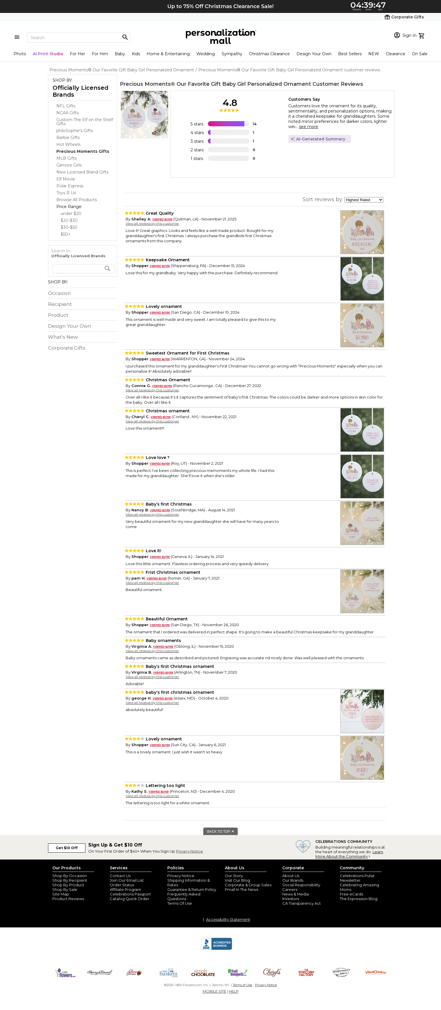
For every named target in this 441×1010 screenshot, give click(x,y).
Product (58, 315)
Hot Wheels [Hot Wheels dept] (68, 144)
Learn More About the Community (349, 854)
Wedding (205, 53)
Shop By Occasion (69, 875)
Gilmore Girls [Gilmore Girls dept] (69, 165)
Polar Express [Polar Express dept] (69, 185)
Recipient (60, 304)
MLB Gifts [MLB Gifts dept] (66, 158)
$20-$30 (69, 220)
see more (308, 126)
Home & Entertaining (168, 53)
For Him (100, 53)
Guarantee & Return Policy (191, 889)
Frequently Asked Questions (183, 896)
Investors (290, 898)
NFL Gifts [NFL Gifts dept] (65, 105)
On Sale (419, 53)
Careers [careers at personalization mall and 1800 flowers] (289, 889)
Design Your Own (313, 53)
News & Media (295, 894)
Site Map (60, 894)
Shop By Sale (64, 889)
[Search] (79, 38)
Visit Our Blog (237, 880)
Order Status (122, 885)
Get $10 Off (67, 848)
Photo (20, 53)
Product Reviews (68, 898)
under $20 (71, 213)
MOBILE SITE (214, 991)
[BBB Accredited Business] (216, 949)
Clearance (395, 53)
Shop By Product (68, 885)
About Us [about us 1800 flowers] (290, 875)
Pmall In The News (241, 889)
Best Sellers (350, 53)
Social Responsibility (301, 885)
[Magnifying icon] (125, 37)
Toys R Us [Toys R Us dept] (66, 192)
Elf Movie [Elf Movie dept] (65, 179)
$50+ (66, 234)
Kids (136, 53)
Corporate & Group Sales (248, 885)
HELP (234, 991)
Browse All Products (76, 199)
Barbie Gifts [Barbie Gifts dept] (68, 137)
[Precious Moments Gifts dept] (82, 151)
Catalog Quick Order (129, 898)
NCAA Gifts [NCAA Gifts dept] (67, 112)
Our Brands (292, 880)
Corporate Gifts (66, 348)
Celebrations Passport (130, 894)
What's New (63, 337)
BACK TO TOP (221, 832)
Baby (120, 53)
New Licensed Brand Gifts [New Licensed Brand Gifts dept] (82, 172)
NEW (373, 53)
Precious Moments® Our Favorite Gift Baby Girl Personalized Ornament (215, 84)
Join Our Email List (127, 880)
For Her (77, 53)
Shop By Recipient (69, 880)
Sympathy (232, 53)
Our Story (234, 875)
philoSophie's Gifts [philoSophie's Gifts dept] (74, 130)
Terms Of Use (179, 903)
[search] (83, 268)
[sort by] (363, 200)
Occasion (59, 293)
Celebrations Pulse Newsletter (357, 878)
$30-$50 (69, 227)
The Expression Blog (358, 898)
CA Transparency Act (301, 903)
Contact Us (120, 875)
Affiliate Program (125, 889)
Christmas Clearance (269, 53)
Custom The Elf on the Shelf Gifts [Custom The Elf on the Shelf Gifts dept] (84, 121)
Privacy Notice (189, 851)
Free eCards (351, 894)
